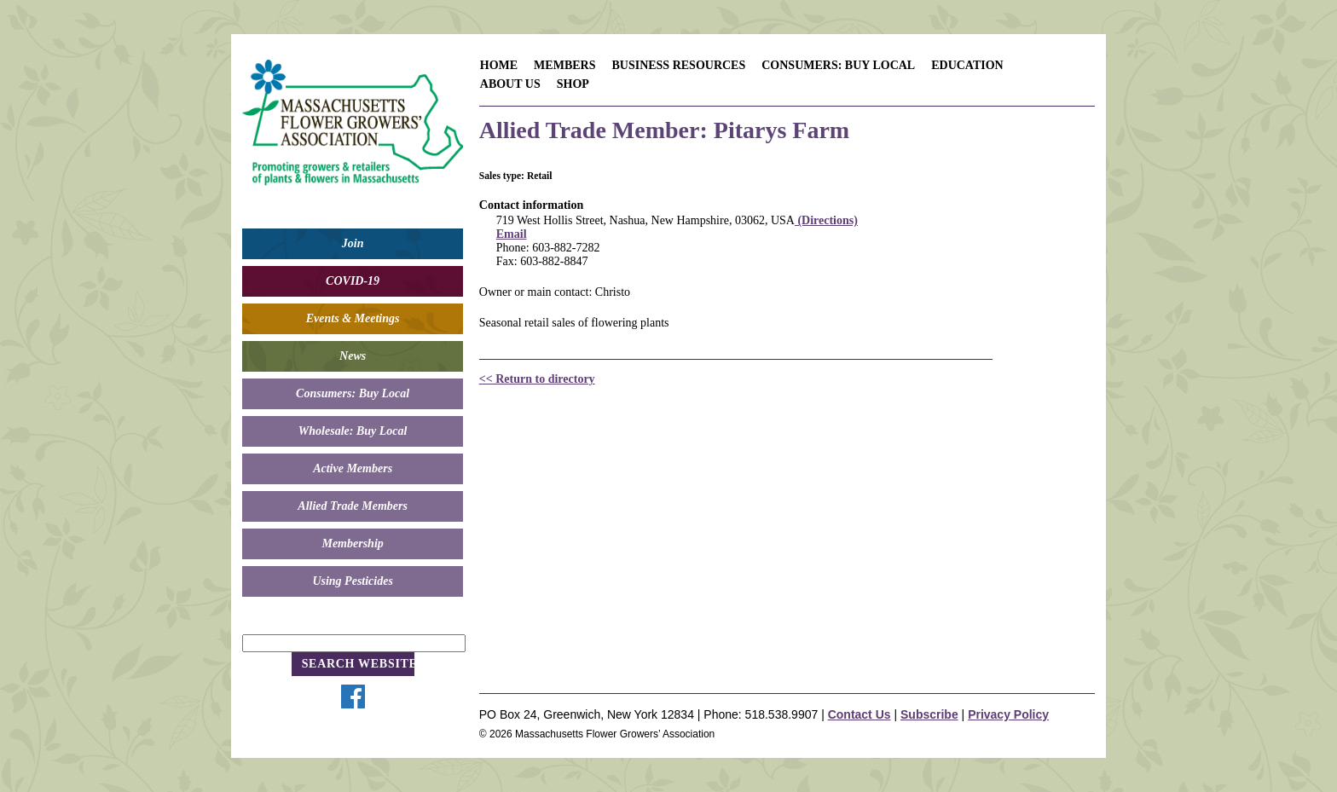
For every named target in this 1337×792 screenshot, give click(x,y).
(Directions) (826, 220)
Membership (352, 543)
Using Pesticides (352, 581)
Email (511, 234)
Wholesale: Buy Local (353, 431)
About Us (510, 84)
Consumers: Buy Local (352, 393)
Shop (573, 84)
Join (353, 243)
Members (564, 65)
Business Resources (678, 65)
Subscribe (929, 714)
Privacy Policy (1008, 714)
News (352, 356)
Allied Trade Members (353, 506)
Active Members (352, 468)
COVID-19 (352, 281)
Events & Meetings (353, 318)
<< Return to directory (537, 379)
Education (967, 65)
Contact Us (859, 714)
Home (499, 65)
